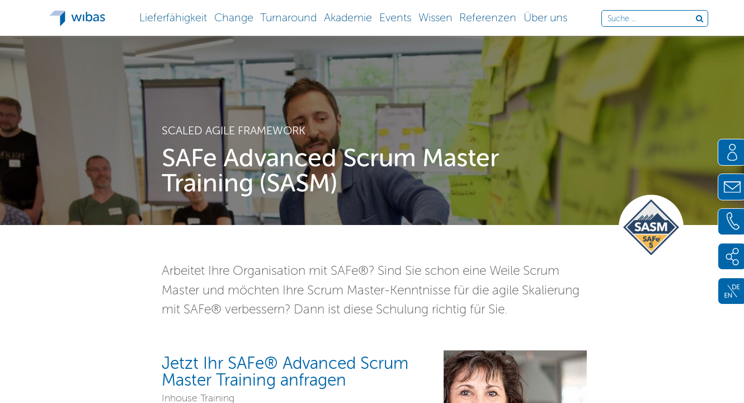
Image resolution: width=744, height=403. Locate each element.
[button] (172, 16)
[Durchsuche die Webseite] (651, 19)
